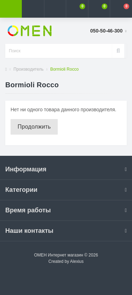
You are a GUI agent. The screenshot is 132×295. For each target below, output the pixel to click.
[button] (55, 9)
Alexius (77, 261)
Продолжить (34, 127)
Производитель (28, 69)
